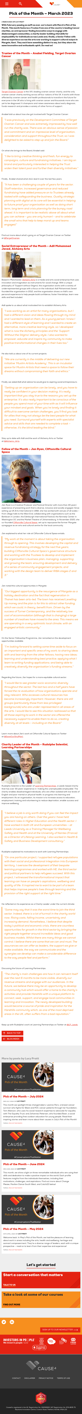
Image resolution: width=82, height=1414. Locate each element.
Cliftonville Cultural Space (25, 523)
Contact (16, 1378)
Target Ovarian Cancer (12, 92)
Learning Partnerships (45, 786)
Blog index (13, 1039)
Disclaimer (29, 1378)
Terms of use (63, 1378)
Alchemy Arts (28, 280)
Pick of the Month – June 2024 (24, 1164)
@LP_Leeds (72, 1025)
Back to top (13, 1033)
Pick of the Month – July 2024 (23, 1097)
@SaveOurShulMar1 (13, 737)
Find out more (11, 1305)
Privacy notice (46, 1378)
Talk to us (9, 1285)
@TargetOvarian (11, 238)
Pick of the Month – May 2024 (23, 1229)
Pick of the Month (15, 1123)
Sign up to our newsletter (57, 1330)
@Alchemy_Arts (11, 441)
